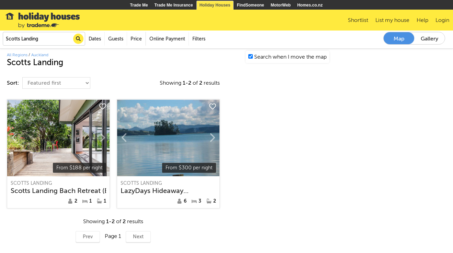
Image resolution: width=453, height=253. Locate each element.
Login (442, 20)
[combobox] (44, 39)
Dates (95, 38)
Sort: (14, 83)
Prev (88, 236)
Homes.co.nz (309, 5)
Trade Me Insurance (174, 5)
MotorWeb (281, 5)
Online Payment (167, 38)
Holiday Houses (215, 5)
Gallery (429, 39)
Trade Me (139, 5)
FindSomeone (250, 5)
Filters (198, 38)
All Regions (17, 54)
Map (399, 39)
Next (138, 236)
